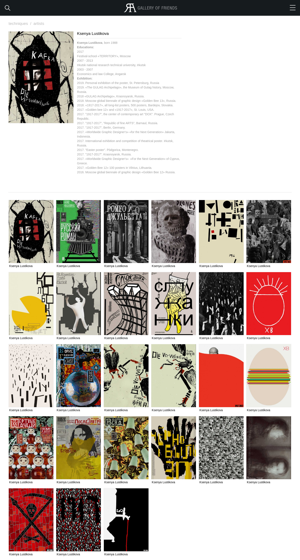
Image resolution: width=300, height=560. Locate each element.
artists (39, 23)
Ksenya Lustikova (21, 265)
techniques (20, 23)
